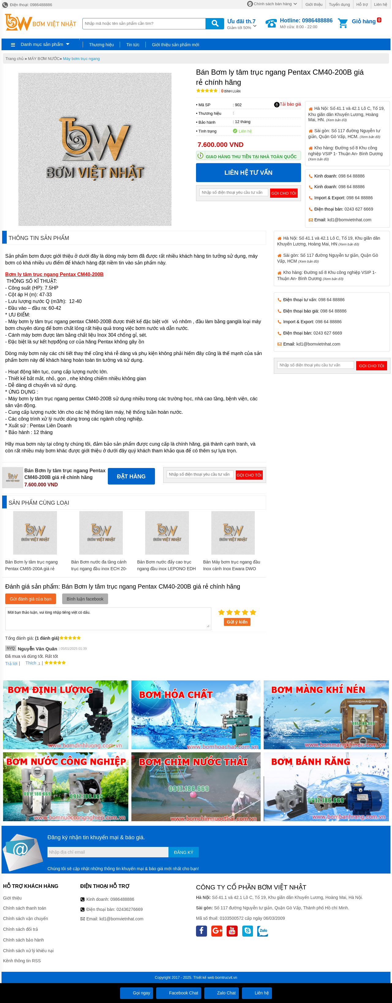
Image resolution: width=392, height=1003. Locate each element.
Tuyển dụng (339, 4)
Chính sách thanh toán (24, 908)
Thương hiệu (101, 44)
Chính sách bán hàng (273, 4)
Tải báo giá (287, 104)
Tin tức (132, 44)
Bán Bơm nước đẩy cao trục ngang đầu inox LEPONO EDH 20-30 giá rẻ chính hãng (166, 569)
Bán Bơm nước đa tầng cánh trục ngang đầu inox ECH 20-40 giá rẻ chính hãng (99, 569)
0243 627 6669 (359, 209)
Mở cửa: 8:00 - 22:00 (306, 23)
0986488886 (122, 899)
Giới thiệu (313, 4)
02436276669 (129, 909)
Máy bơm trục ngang (81, 58)
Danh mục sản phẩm (42, 44)
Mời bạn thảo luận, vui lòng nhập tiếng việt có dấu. (108, 618)
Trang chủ (15, 58)
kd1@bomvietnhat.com (349, 219)
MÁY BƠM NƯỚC (43, 58)
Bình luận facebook (85, 599)
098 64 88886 (351, 176)
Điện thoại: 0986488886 (27, 4)
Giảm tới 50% (241, 23)
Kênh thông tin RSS (22, 960)
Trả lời (11, 663)
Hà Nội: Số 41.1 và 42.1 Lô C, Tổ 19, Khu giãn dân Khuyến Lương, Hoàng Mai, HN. (346, 114)
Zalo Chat (221, 992)
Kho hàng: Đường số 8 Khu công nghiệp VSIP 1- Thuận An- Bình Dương (345, 153)
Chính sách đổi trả (20, 929)
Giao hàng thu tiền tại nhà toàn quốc (251, 156)
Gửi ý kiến (237, 621)
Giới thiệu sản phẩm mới (175, 44)
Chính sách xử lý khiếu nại (28, 950)
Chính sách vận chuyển (25, 918)
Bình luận (230, 91)
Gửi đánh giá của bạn (30, 599)
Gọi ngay (136, 992)
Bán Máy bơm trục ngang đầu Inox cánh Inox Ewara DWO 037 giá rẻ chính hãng (231, 569)
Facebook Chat (178, 992)
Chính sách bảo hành (23, 940)
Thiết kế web (203, 977)
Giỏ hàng (364, 21)
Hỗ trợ (362, 4)
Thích (28, 663)
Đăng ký (183, 852)
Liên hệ (380, 4)
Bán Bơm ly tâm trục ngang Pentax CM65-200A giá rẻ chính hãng (31, 569)
